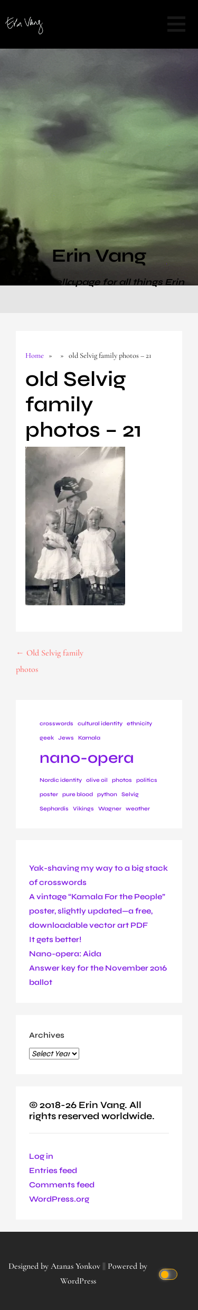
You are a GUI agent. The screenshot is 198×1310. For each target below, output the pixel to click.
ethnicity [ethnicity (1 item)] (139, 723)
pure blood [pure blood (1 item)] (77, 794)
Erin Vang (99, 256)
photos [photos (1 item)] (122, 780)
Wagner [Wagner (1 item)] (109, 808)
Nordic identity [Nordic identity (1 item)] (61, 780)
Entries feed (53, 1170)
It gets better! (55, 939)
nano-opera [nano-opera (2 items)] (87, 758)
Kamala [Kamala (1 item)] (89, 737)
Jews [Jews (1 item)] (66, 737)
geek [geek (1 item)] (47, 737)
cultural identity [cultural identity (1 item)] (100, 723)
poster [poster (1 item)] (49, 794)
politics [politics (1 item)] (146, 780)
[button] (176, 24)
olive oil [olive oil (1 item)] (97, 780)
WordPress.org (59, 1199)
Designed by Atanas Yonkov (55, 1266)
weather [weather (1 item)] (138, 808)
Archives (46, 1035)
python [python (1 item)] (107, 794)
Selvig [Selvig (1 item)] (130, 794)
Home (34, 355)
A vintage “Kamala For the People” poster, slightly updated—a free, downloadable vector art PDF (97, 911)
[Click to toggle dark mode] (169, 1274)
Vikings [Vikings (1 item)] (83, 808)
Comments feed (62, 1184)
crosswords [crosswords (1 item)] (56, 723)
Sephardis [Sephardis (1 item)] (54, 808)
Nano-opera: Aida (65, 953)
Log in (41, 1156)
